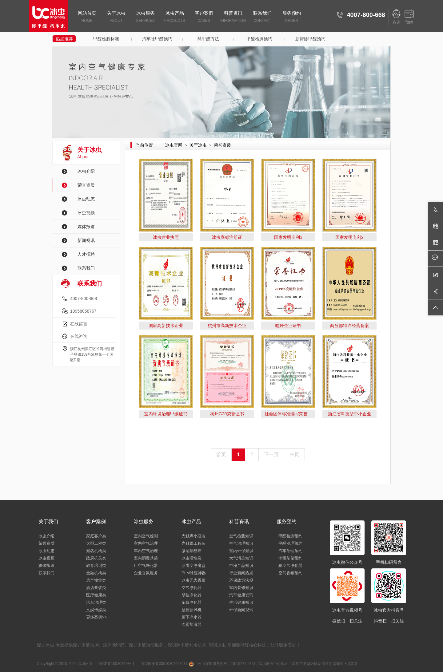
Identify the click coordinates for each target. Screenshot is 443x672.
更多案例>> (96, 617)
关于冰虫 (116, 17)
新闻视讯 (86, 240)
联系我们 (262, 17)
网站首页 (87, 17)
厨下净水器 (192, 617)
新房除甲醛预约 (310, 38)
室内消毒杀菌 (146, 558)
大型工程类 (96, 543)
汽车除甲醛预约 (157, 38)
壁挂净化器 (192, 595)
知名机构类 (96, 550)
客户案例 (203, 17)
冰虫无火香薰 (194, 580)
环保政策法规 (241, 580)
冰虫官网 (173, 145)
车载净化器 (192, 602)
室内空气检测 (146, 536)
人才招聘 (86, 254)
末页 (294, 454)
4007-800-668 (83, 298)
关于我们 (48, 521)
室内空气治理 (146, 543)
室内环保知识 (241, 550)
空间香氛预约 (290, 573)
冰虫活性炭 (192, 558)
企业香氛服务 (146, 573)
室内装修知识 (241, 587)
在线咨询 (78, 336)
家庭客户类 (96, 536)
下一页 (271, 454)
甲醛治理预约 (290, 543)
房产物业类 (96, 580)
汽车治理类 (96, 602)
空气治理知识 (241, 543)
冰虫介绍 (86, 171)
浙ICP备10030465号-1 (115, 664)
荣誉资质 (86, 185)
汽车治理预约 (290, 550)
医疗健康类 (96, 595)
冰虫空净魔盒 (194, 565)
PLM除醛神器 (194, 573)
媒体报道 (86, 226)
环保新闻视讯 (241, 609)
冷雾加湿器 (192, 624)
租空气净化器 (146, 565)
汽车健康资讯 (241, 595)
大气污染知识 (241, 558)
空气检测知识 (241, 536)
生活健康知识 (241, 602)
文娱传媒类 (96, 609)
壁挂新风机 (192, 609)
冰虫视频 (86, 212)
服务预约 (291, 17)
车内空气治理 (146, 550)
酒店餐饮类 (96, 587)
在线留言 (78, 323)
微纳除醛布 (192, 550)
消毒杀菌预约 (290, 558)
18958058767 (83, 311)
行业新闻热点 (241, 573)
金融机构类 (96, 573)
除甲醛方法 (208, 38)
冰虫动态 (86, 198)
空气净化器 (192, 587)
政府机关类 (96, 558)
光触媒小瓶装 (194, 536)
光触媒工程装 (194, 543)
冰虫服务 (145, 17)
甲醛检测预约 (259, 38)
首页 (221, 454)
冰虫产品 (174, 17)
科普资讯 (233, 17)
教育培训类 (96, 565)
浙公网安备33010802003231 (166, 664)
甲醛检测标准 (106, 38)
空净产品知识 (241, 565)
